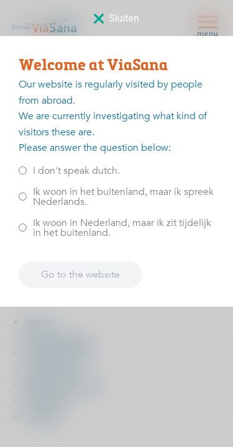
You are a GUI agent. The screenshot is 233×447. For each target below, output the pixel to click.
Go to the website (80, 274)
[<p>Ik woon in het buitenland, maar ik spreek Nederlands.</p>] (23, 196)
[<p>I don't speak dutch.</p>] (23, 170)
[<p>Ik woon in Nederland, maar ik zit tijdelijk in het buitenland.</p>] (23, 228)
